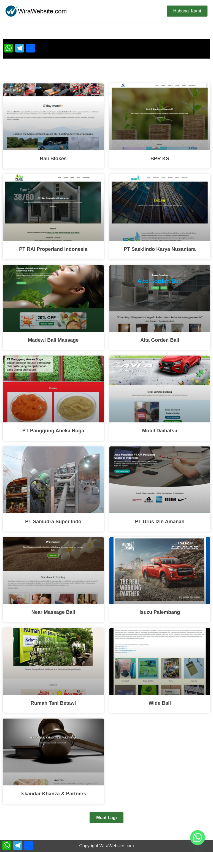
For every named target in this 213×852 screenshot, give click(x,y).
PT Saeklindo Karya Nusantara (160, 249)
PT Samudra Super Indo (53, 521)
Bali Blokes (53, 158)
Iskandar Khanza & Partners (53, 793)
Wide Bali (160, 703)
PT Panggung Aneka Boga (53, 430)
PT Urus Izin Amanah (159, 521)
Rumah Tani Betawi (53, 703)
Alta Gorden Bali (159, 340)
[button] (106, 817)
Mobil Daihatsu (159, 430)
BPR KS (159, 158)
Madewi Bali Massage (53, 340)
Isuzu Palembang (159, 612)
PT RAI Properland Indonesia (53, 249)
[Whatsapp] (197, 837)
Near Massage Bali (53, 612)
